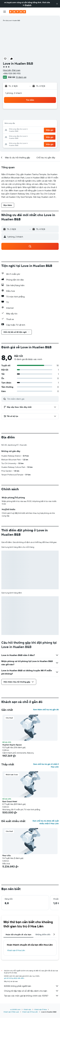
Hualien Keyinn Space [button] (12, 745)
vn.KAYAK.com (15, 1009)
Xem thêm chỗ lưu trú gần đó (46, 709)
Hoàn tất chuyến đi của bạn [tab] (18, 934)
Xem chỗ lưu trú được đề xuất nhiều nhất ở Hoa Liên (46, 822)
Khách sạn (27, 1009)
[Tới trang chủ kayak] (17, 11)
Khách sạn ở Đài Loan (11, 1012)
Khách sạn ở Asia (40, 1009)
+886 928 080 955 (12, 73)
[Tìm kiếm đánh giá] (32, 399)
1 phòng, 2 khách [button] (13, 93)
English (28, 5)
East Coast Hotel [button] (9, 801)
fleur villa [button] (6, 855)
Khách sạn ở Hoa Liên (16, 950)
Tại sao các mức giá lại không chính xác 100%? (31, 995)
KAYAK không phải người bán (31, 986)
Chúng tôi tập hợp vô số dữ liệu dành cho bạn (31, 990)
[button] (57, 4)
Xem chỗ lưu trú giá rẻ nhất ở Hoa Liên (46, 765)
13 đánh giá (21, 77)
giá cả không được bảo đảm (14, 978)
